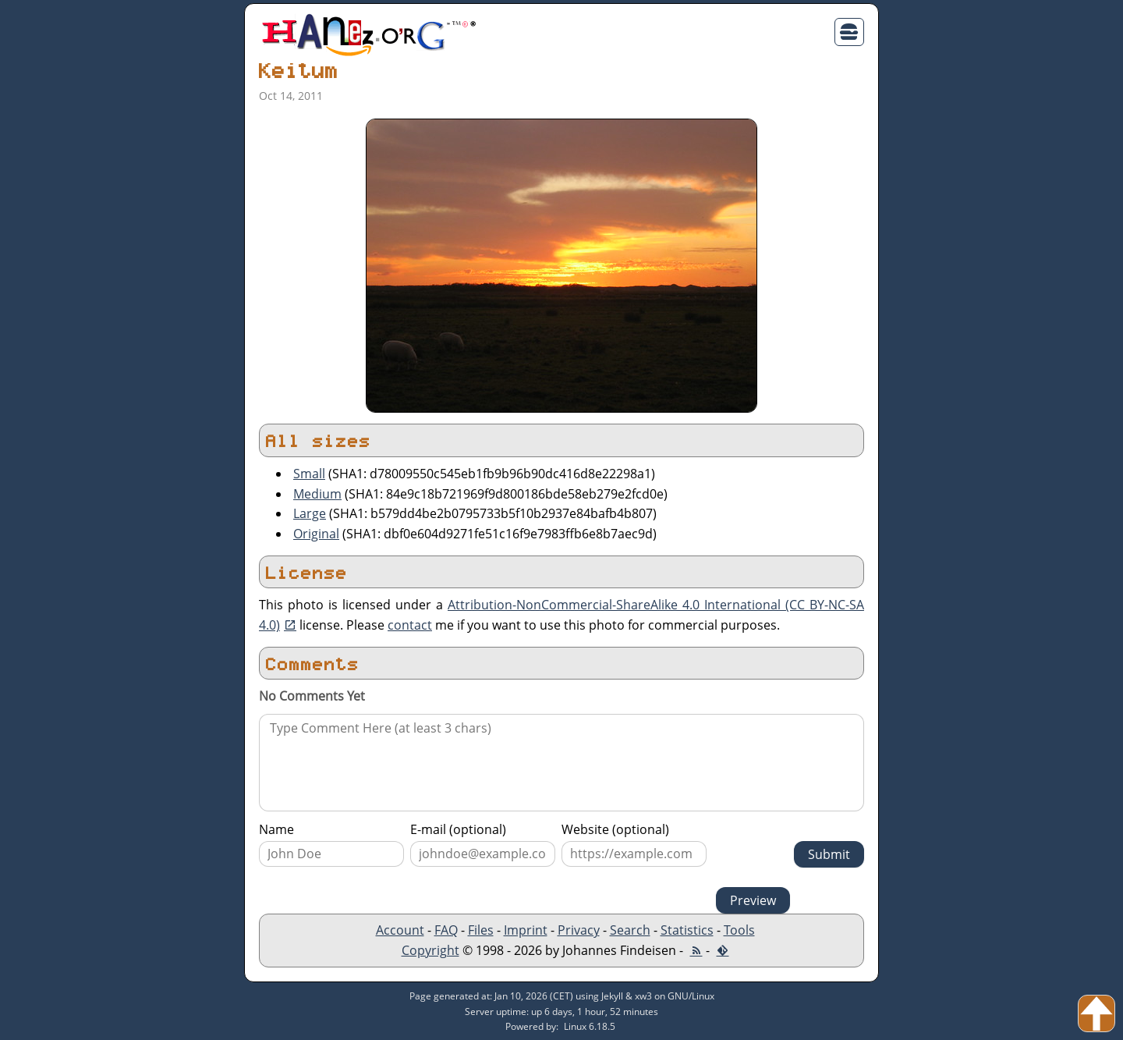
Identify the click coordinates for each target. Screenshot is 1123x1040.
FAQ (446, 930)
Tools (739, 930)
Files (481, 930)
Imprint (525, 930)
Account (400, 930)
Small (309, 473)
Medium (317, 493)
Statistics (687, 930)
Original (316, 533)
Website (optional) (615, 829)
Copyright (430, 950)
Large (309, 513)
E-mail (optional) (458, 829)
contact (410, 625)
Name (276, 829)
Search (630, 930)
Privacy (579, 930)
